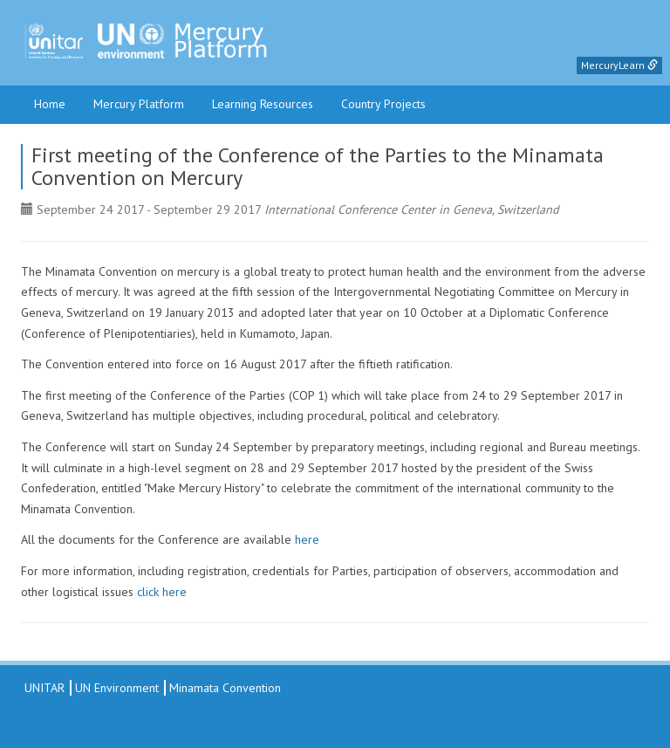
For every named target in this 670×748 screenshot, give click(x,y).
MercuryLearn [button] (619, 65)
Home (49, 104)
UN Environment (117, 688)
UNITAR (43, 688)
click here (162, 592)
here (307, 539)
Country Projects (383, 104)
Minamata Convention (225, 688)
